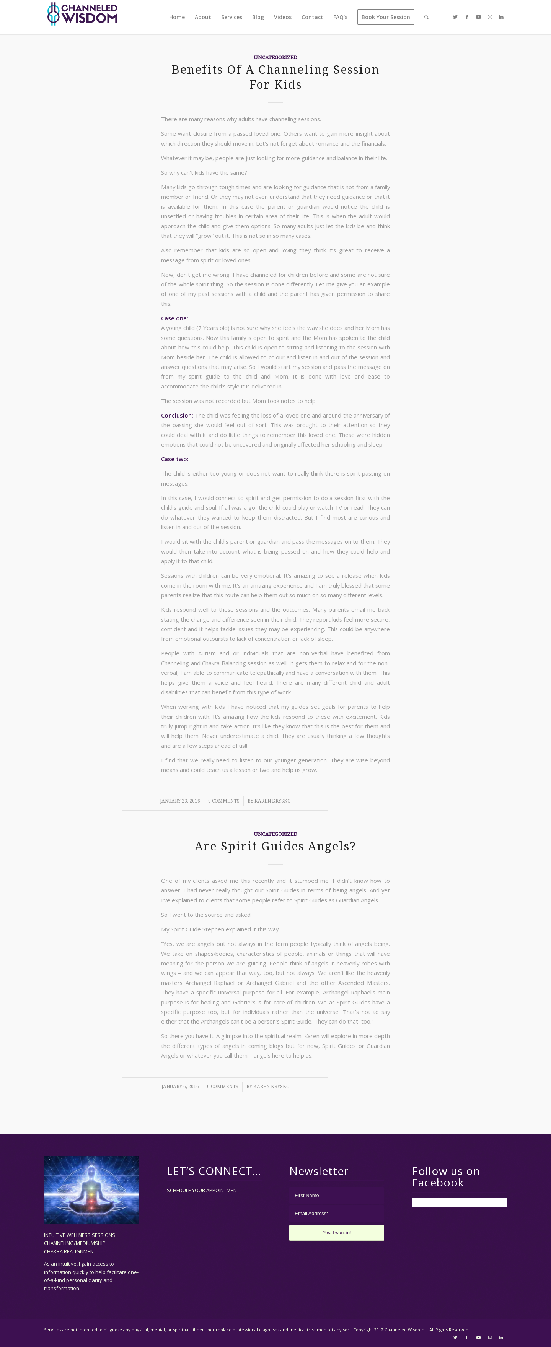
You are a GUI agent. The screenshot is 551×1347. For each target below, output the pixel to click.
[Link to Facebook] (467, 17)
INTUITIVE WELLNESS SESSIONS (79, 1235)
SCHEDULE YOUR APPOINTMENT (203, 1190)
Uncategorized (275, 57)
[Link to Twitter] (455, 17)
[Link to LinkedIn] (501, 17)
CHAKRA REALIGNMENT (70, 1251)
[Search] (426, 17)
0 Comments (224, 801)
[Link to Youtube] (478, 17)
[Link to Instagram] (490, 17)
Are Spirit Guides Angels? (275, 846)
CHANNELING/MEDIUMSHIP (75, 1243)
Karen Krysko (272, 801)
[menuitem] (177, 17)
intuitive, (68, 1263)
